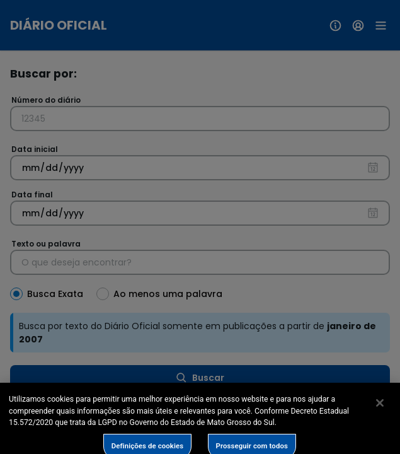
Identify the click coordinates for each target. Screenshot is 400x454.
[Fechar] (380, 414)
